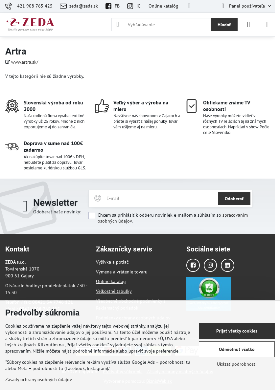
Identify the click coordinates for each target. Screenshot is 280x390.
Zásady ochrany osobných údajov (38, 379)
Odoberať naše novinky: (57, 212)
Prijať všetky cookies (236, 331)
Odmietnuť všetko (237, 349)
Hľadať (224, 25)
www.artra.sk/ (24, 62)
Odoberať (234, 199)
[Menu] (267, 24)
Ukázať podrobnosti (237, 364)
